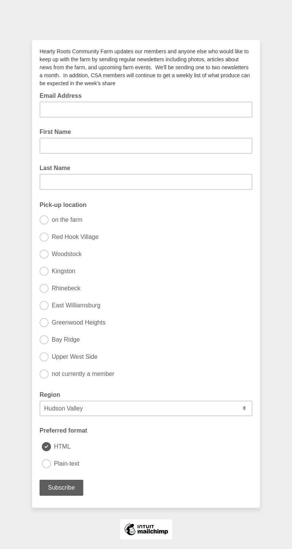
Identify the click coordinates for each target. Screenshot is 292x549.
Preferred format (63, 430)
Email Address (63, 95)
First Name (55, 132)
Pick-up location (65, 204)
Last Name (55, 168)
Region (50, 394)
